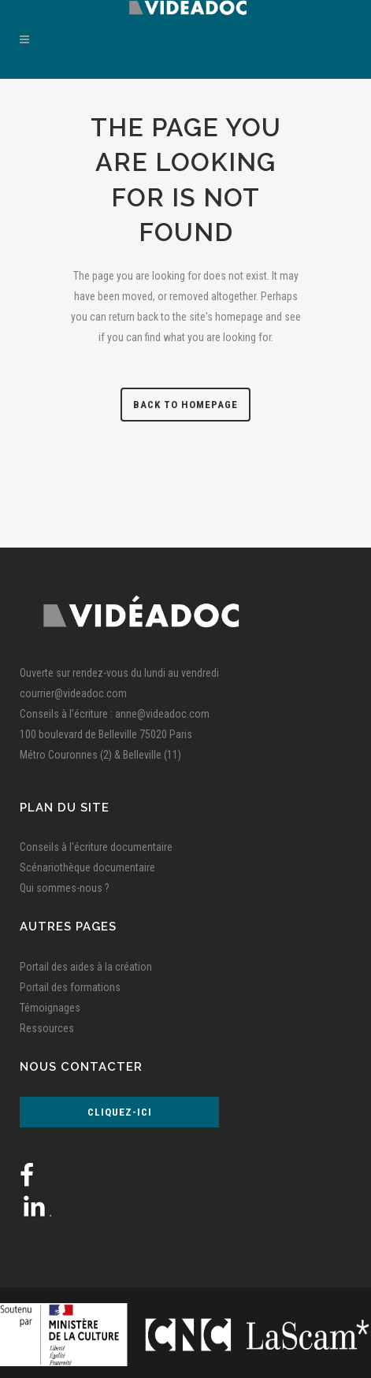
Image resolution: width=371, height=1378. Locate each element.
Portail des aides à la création (86, 966)
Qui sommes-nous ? (64, 888)
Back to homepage (185, 404)
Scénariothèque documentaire (87, 867)
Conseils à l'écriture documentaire (96, 847)
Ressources (47, 1028)
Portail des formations (70, 987)
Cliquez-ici (119, 1112)
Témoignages (50, 1007)
